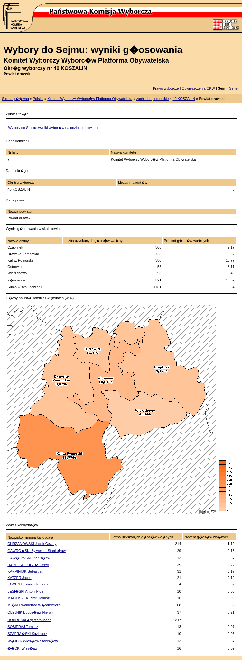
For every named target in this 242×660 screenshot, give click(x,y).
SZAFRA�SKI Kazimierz (27, 634)
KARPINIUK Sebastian (25, 571)
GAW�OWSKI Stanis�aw (28, 558)
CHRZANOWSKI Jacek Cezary (31, 544)
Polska (38, 99)
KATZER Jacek (19, 578)
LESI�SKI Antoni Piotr (25, 591)
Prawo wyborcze (166, 88)
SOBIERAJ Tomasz (22, 627)
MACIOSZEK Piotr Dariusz (28, 598)
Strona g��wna (15, 99)
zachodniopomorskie (152, 99)
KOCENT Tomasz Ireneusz (28, 584)
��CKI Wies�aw (22, 648)
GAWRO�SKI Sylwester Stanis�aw (36, 551)
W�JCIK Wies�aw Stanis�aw (32, 641)
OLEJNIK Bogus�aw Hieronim (31, 612)
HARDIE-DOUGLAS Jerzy (28, 565)
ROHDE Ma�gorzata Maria (29, 620)
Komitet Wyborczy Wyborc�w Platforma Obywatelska (89, 99)
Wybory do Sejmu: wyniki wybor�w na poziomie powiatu (53, 127)
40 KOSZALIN (184, 99)
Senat (233, 88)
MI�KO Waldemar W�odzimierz (33, 605)
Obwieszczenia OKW (198, 88)
